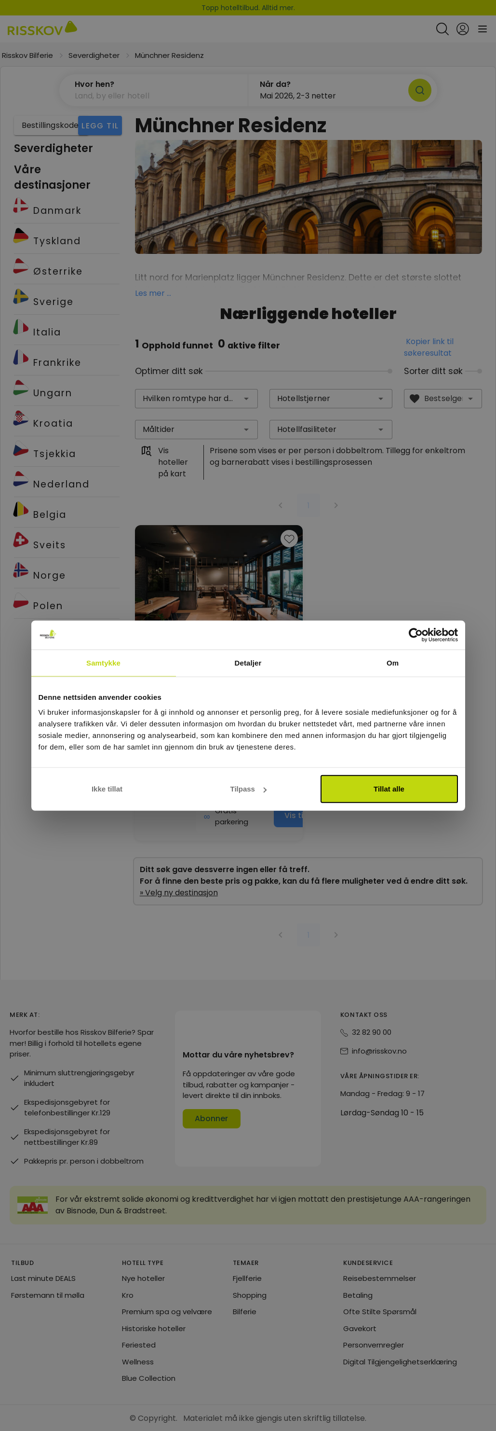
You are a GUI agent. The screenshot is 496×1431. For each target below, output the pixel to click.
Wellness (138, 1362)
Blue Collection (148, 1378)
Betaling (358, 1295)
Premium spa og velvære (167, 1311)
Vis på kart (229, 675)
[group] (219, 683)
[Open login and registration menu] (462, 29)
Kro (128, 1295)
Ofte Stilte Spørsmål (379, 1311)
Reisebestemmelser (379, 1278)
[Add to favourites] (289, 538)
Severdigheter (94, 55)
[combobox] (196, 398)
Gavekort (359, 1328)
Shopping (250, 1295)
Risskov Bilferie (27, 55)
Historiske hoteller (154, 1328)
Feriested (139, 1345)
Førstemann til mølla (47, 1295)
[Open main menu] (482, 29)
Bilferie (244, 1311)
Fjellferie (247, 1278)
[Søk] (419, 90)
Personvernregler (373, 1345)
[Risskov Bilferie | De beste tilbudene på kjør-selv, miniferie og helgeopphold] (42, 29)
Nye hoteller (143, 1278)
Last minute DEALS (43, 1278)
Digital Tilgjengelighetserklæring (400, 1362)
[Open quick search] (442, 29)
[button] (153, 90)
